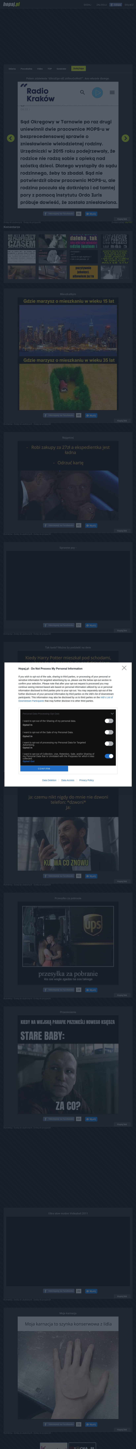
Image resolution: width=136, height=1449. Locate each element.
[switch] (109, 721)
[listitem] (68, 713)
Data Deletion (49, 780)
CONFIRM (44, 768)
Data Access (67, 780)
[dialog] (68, 724)
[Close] (125, 669)
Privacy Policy (86, 780)
